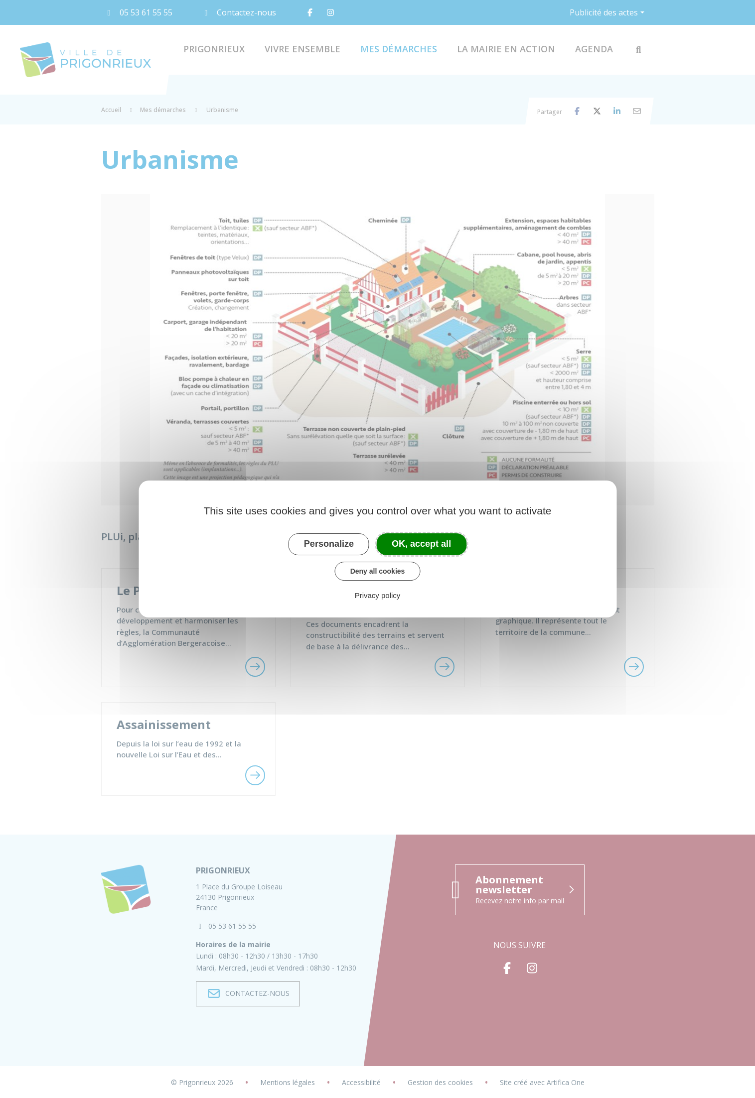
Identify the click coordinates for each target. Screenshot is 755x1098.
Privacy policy (378, 595)
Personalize (329, 544)
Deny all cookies (377, 571)
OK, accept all (421, 544)
